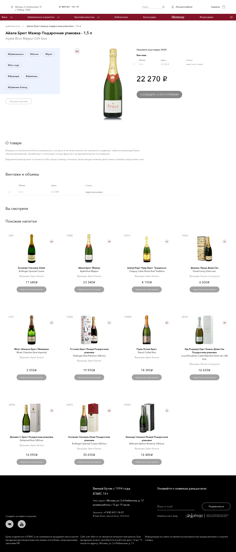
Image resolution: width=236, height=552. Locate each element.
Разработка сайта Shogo (193, 516)
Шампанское (13, 26)
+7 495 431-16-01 (113, 512)
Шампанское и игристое (41, 17)
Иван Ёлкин (33, 491)
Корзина (215, 7)
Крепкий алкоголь (84, 17)
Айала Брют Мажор (89, 267)
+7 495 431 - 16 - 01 (69, 7)
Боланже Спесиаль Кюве (31, 267)
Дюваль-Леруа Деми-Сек (204, 267)
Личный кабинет (184, 7)
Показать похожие (19, 101)
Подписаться (216, 506)
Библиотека (121, 17)
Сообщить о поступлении (159, 94)
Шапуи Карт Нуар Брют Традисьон (146, 267)
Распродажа (206, 17)
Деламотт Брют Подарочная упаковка (31, 437)
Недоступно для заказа (31, 289)
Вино (4, 17)
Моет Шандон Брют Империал (31, 349)
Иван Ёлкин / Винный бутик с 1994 (110, 7)
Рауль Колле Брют (147, 349)
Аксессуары (149, 17)
